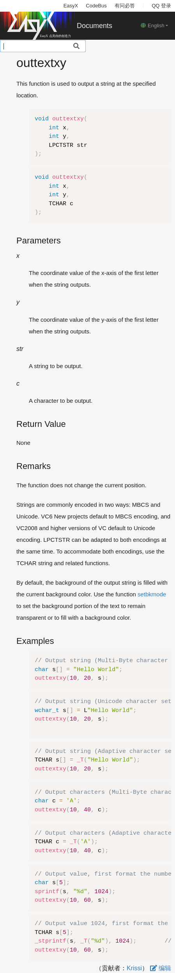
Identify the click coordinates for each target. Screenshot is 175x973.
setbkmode (152, 594)
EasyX (71, 6)
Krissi (134, 968)
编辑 (160, 968)
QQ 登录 (161, 6)
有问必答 (125, 6)
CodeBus (96, 6)
